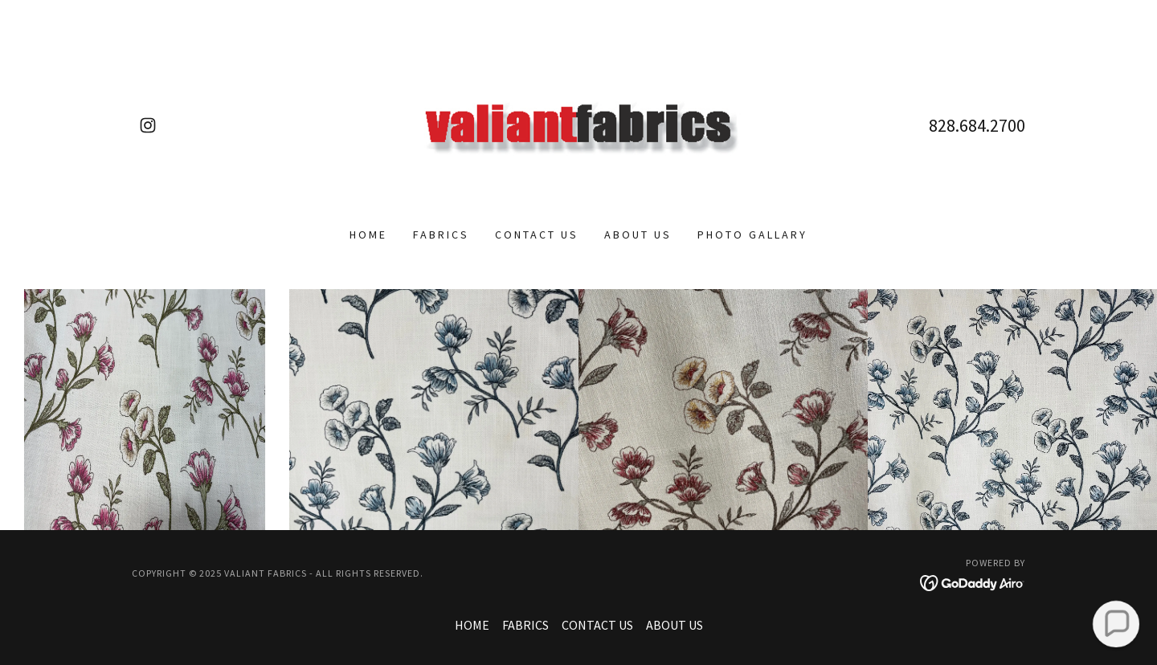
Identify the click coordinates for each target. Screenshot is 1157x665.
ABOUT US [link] (638, 234)
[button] (1115, 623)
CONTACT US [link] (536, 234)
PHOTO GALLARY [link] (752, 234)
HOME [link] (368, 234)
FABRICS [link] (441, 234)
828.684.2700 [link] (977, 125)
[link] (148, 125)
